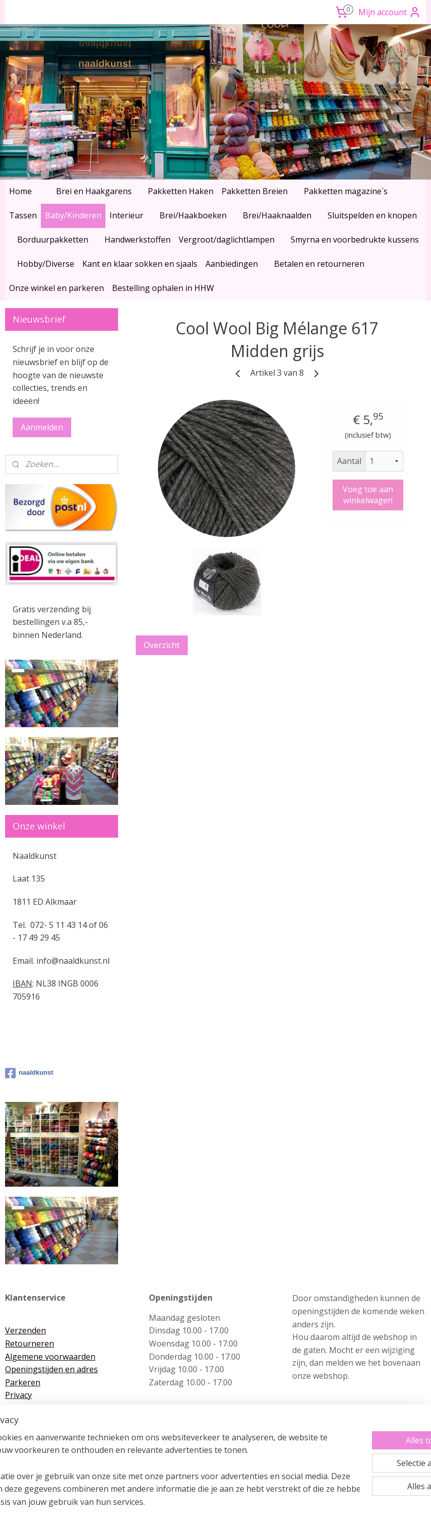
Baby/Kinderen (73, 215)
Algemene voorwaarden (50, 1356)
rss (194, 1502)
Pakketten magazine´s (346, 191)
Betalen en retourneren (319, 263)
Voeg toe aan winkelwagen (368, 495)
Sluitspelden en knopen (372, 215)
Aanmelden (42, 427)
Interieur (126, 215)
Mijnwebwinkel (321, 1502)
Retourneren (29, 1343)
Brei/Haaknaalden (277, 215)
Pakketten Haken (180, 191)
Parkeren (22, 1382)
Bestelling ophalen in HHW (163, 288)
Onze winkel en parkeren (56, 288)
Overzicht (162, 645)
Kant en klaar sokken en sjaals (139, 263)
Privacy (18, 1394)
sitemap (173, 1502)
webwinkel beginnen (233, 1502)
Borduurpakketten (52, 239)
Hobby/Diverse (45, 263)
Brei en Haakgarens (94, 191)
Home (20, 191)
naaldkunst (29, 1073)
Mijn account (389, 12)
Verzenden (25, 1330)
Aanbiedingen (231, 263)
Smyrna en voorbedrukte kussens (355, 239)
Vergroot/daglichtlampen (227, 239)
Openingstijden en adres (51, 1369)
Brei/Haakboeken (193, 215)
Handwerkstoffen (137, 239)
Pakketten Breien (255, 191)
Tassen (23, 215)
